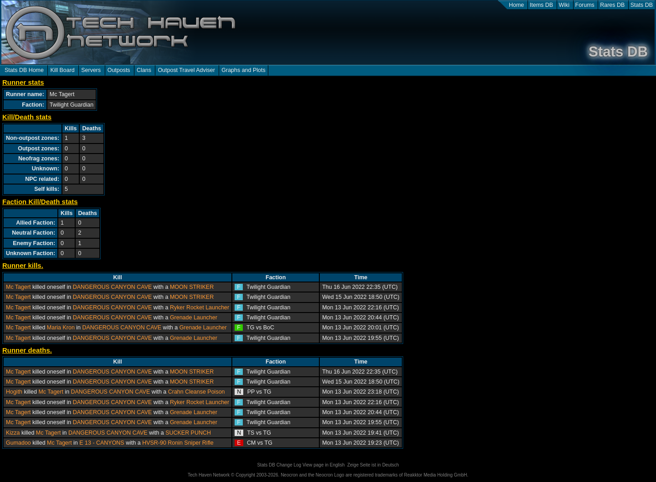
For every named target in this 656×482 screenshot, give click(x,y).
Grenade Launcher (193, 317)
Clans (144, 70)
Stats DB (641, 5)
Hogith (14, 392)
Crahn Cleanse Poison (196, 392)
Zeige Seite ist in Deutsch (373, 464)
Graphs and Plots (243, 70)
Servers (91, 70)
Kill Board (62, 70)
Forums (584, 5)
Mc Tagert (18, 287)
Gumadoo (18, 443)
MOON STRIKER (192, 287)
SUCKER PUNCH (188, 433)
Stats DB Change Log (279, 464)
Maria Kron (61, 327)
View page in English (323, 464)
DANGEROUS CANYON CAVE (112, 287)
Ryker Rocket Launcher (199, 307)
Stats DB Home (24, 70)
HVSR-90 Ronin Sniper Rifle (178, 443)
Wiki (564, 5)
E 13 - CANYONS (101, 443)
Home (516, 5)
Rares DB (612, 5)
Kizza (13, 433)
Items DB (541, 5)
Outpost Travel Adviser (186, 70)
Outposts (119, 70)
